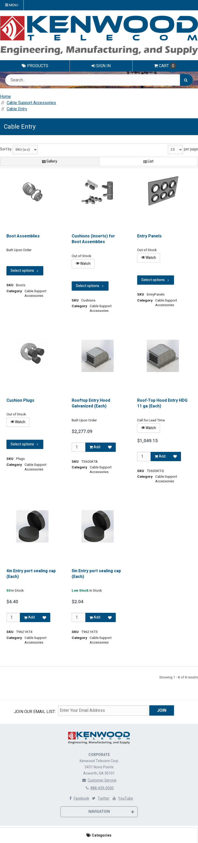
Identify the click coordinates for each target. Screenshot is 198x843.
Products (35, 66)
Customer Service (99, 780)
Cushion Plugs (20, 400)
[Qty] (78, 447)
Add (94, 447)
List (148, 161)
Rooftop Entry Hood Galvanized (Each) (91, 403)
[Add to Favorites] (110, 447)
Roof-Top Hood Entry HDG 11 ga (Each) (162, 403)
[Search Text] (99, 80)
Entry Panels (149, 236)
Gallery (49, 161)
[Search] (186, 80)
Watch (83, 263)
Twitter (100, 798)
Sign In (101, 66)
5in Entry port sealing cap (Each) (96, 574)
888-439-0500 (99, 788)
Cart (165, 66)
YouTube (122, 798)
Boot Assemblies (23, 236)
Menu (11, 5)
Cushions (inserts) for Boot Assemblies (93, 239)
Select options (25, 271)
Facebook (78, 798)
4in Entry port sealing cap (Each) (31, 574)
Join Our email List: (35, 712)
